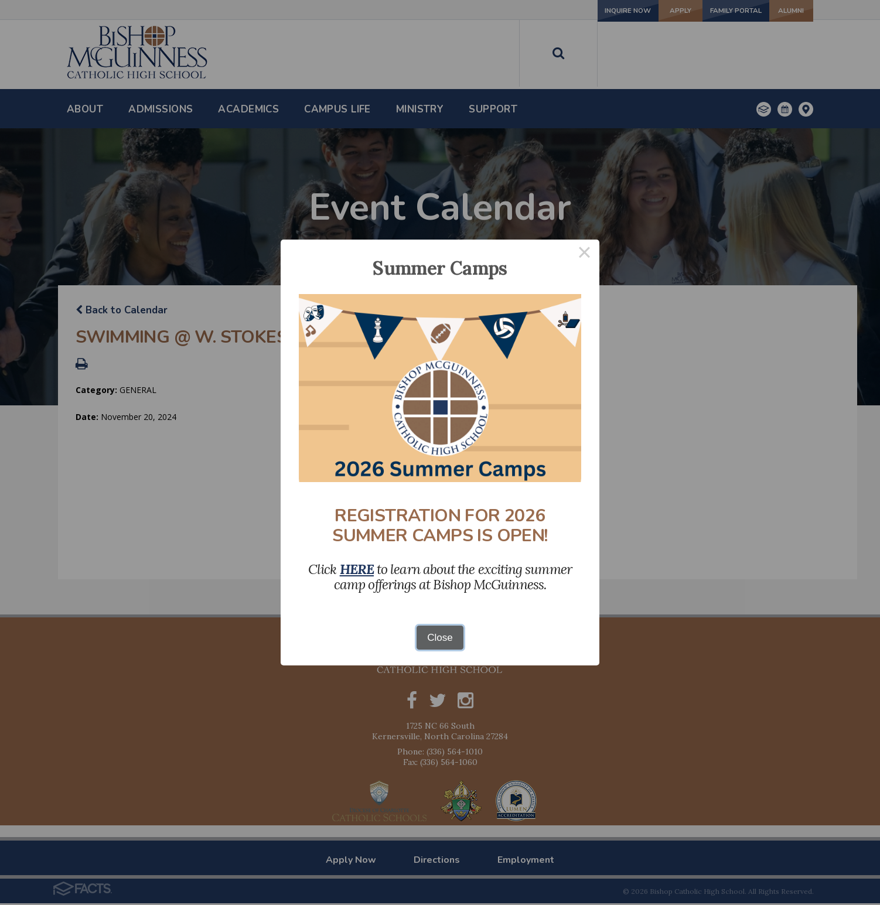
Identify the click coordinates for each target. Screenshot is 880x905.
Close (439, 637)
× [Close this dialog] (584, 254)
